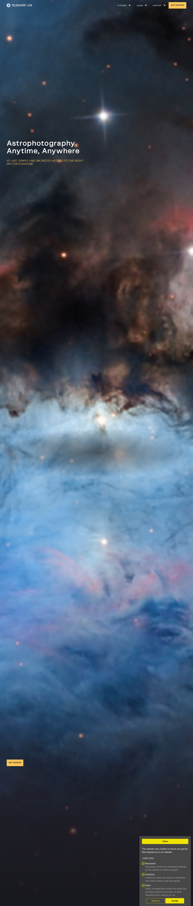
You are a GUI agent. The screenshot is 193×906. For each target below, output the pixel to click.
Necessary (150, 863)
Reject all (155, 901)
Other (148, 885)
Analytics (150, 874)
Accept (175, 901)
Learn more (148, 858)
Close (165, 841)
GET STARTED (177, 5)
